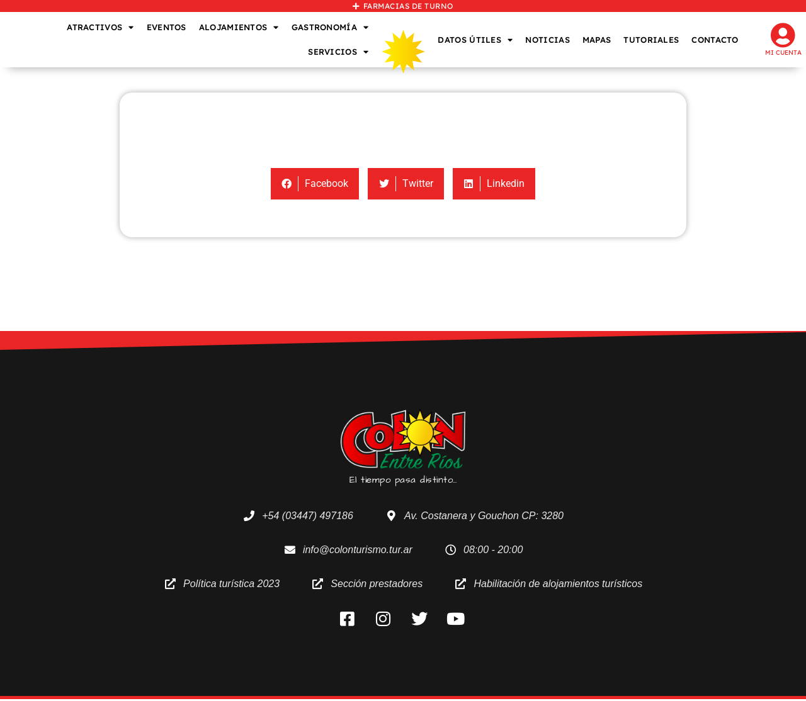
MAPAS (596, 40)
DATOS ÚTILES (475, 40)
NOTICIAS (547, 40)
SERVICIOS (338, 52)
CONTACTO (714, 40)
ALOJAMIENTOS (239, 27)
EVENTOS (166, 27)
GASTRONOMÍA (330, 27)
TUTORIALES (651, 40)
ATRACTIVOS (100, 27)
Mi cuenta (783, 52)
